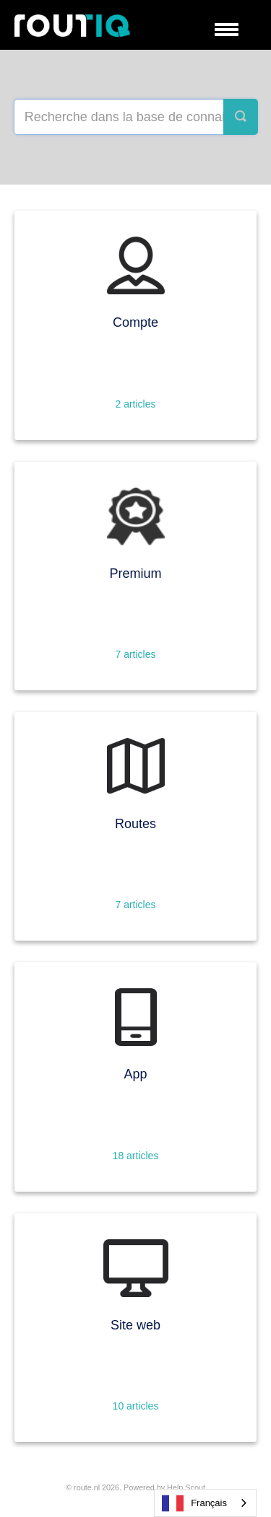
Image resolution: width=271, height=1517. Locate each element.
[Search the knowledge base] (136, 117)
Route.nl (87, 1487)
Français (194, 1503)
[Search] (240, 117)
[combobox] (205, 1503)
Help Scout (186, 1487)
